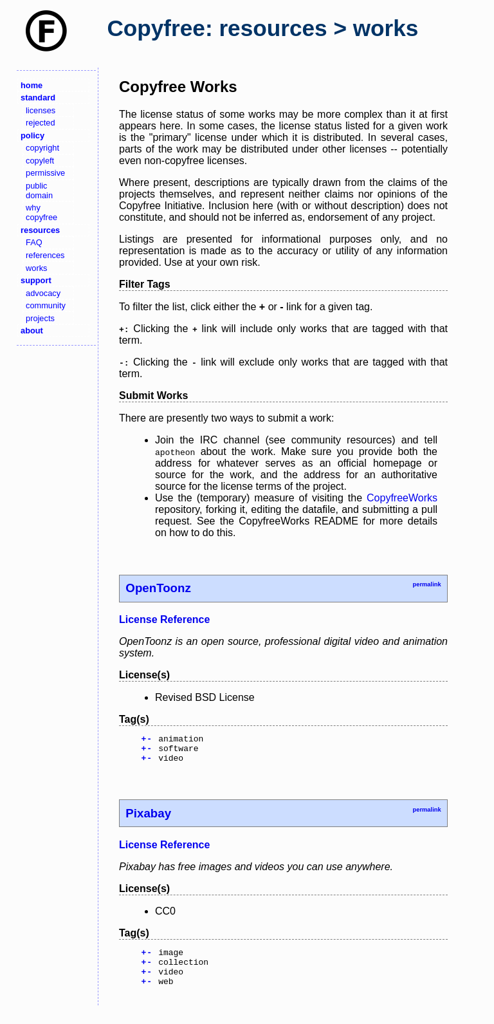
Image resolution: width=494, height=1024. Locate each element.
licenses (40, 110)
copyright (42, 148)
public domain (39, 190)
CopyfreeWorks (402, 497)
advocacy (43, 293)
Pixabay (148, 819)
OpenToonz (157, 588)
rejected (40, 122)
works (36, 268)
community (46, 305)
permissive (45, 173)
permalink (426, 584)
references (45, 255)
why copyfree (41, 212)
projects (40, 318)
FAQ (34, 242)
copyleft (40, 160)
